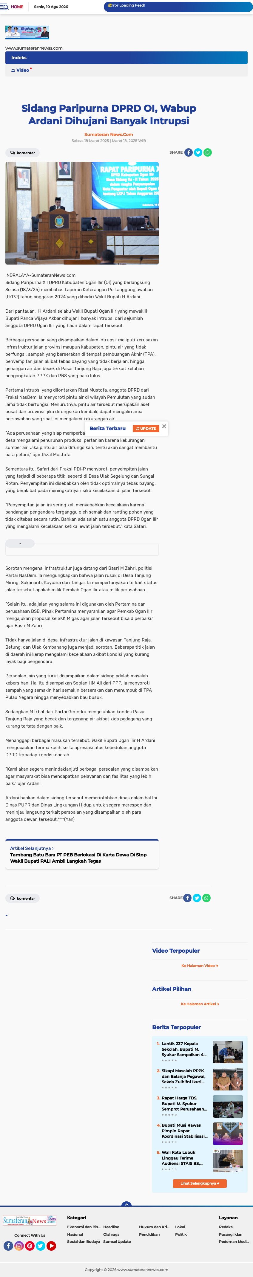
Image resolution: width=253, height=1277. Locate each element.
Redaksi (226, 1227)
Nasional (75, 1234)
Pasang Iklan (230, 1234)
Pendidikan (149, 1234)
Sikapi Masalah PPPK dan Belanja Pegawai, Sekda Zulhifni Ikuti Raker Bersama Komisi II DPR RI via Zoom (184, 1076)
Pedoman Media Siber (236, 1241)
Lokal (180, 1227)
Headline (111, 1227)
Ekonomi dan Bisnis (85, 1227)
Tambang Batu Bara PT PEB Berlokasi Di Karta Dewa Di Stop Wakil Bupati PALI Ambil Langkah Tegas (78, 858)
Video (22, 70)
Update (146, 428)
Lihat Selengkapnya (200, 1183)
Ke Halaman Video (199, 965)
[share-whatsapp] (207, 152)
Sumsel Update (117, 1241)
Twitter (43, 1248)
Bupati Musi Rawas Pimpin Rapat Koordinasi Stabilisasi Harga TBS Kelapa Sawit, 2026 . (183, 1131)
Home (17, 7)
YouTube (55, 1248)
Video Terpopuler (176, 951)
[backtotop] (126, 1206)
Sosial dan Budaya (83, 1241)
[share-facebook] (188, 152)
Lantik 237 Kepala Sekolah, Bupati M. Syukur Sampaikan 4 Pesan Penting (182, 1049)
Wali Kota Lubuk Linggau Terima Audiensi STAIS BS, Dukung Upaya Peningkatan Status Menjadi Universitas (182, 1158)
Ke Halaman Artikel (200, 1004)
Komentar (22, 152)
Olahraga (111, 1234)
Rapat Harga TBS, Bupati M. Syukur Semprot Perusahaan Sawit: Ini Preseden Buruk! (183, 1104)
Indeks (18, 57)
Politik (181, 1234)
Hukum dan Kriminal (157, 1227)
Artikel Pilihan (171, 989)
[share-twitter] (198, 152)
